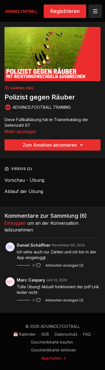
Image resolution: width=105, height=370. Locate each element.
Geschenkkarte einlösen (53, 350)
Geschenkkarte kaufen (52, 342)
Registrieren (65, 11)
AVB (45, 334)
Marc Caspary (31, 280)
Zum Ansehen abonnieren (54, 145)
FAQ (87, 334)
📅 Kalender (24, 334)
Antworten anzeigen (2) (64, 265)
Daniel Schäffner (34, 245)
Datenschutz (66, 334)
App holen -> (53, 358)
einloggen (15, 223)
